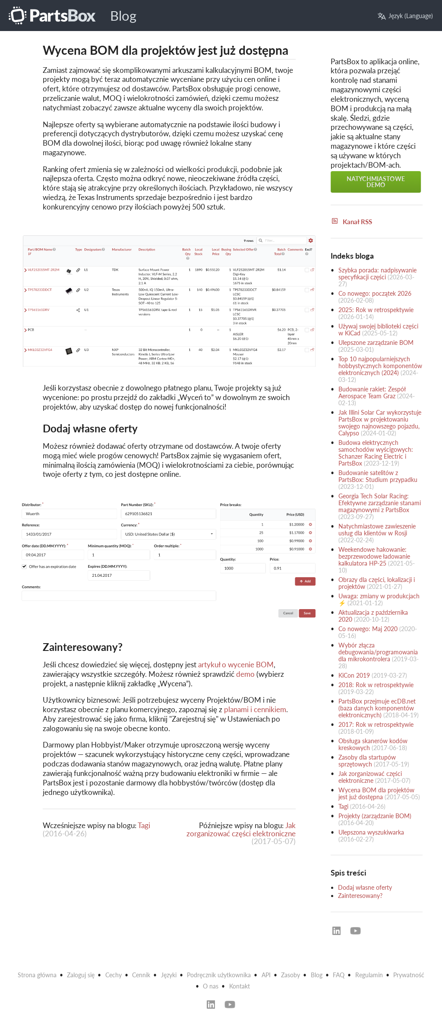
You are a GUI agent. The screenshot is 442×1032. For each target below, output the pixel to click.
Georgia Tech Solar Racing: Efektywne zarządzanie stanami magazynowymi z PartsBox (379, 502)
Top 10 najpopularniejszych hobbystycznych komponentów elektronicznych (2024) (380, 365)
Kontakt (239, 986)
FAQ (338, 975)
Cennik (141, 975)
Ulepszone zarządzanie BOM (376, 342)
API (266, 975)
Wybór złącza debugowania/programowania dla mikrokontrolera (378, 652)
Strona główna (37, 975)
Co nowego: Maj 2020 (368, 628)
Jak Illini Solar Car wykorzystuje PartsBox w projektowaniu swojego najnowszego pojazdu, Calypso (379, 423)
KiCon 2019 (354, 675)
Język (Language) (405, 15)
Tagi (144, 825)
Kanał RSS (351, 221)
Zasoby (290, 975)
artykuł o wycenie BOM (236, 664)
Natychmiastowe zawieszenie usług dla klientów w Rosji (377, 529)
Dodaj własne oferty (365, 887)
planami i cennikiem (255, 709)
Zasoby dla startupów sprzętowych (367, 761)
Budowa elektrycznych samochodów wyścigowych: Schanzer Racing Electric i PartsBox (375, 453)
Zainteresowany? (360, 895)
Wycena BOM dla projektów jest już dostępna (376, 793)
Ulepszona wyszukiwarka (371, 832)
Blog (123, 16)
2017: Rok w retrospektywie (376, 724)
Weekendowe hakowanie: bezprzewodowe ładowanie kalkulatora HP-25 (374, 556)
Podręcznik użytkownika (219, 975)
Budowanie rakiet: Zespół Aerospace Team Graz (372, 392)
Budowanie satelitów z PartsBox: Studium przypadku (377, 476)
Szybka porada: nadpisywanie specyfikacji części (377, 273)
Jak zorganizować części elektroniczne (241, 829)
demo (245, 674)
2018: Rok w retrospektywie (376, 684)
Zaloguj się (81, 975)
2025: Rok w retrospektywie (376, 309)
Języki (169, 975)
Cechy (113, 975)
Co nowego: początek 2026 (374, 293)
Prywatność (408, 975)
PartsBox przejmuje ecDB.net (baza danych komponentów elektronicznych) (377, 708)
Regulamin (369, 975)
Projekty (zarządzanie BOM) (374, 815)
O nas (210, 986)
